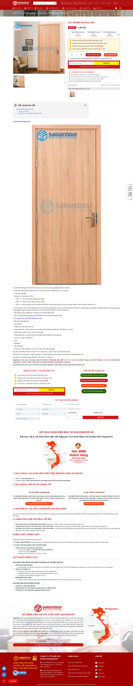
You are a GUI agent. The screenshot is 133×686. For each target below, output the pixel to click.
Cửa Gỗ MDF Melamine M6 (24, 109)
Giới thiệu (89, 3)
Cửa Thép (38, 8)
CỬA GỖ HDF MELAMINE (39, 13)
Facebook (99, 663)
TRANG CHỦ (17, 13)
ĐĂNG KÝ (106, 63)
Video (102, 3)
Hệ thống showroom (80, 3)
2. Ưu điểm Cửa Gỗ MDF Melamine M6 (29, 113)
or (37, 288)
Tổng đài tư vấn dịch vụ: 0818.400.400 (48, 644)
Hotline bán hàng (66, 3)
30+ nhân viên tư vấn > (95, 81)
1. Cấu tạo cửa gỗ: (23, 111)
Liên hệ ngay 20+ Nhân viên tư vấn (59, 640)
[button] (4, 668)
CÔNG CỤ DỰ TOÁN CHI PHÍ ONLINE (94, 391)
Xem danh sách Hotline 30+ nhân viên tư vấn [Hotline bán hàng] (94, 380)
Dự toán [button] (130, 194)
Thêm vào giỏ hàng (93, 54)
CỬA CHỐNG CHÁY (52, 8)
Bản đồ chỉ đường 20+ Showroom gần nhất (94, 375)
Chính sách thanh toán (75, 662)
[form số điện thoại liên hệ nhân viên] (94, 59)
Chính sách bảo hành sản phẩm (77, 666)
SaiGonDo (33, 288)
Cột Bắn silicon (97, 412)
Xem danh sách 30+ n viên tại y (94, 503)
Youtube (99, 666)
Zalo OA (99, 673)
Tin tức (97, 3)
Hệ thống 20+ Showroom (83, 81)
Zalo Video (100, 677)
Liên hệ (109, 3)
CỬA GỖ (27, 8)
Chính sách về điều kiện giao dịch (78, 676)
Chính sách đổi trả (73, 669)
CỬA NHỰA (16, 8)
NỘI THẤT (97, 8)
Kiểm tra (100, 417)
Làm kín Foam (72, 412)
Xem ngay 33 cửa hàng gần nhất (36, 640)
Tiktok (98, 670)
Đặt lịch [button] (130, 188)
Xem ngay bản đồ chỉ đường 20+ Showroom (39, 503)
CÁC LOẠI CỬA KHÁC (69, 8)
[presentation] (13, 82)
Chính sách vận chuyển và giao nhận (79, 673)
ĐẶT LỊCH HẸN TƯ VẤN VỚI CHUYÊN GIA (94, 385)
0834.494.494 (110, 54)
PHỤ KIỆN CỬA (85, 8)
